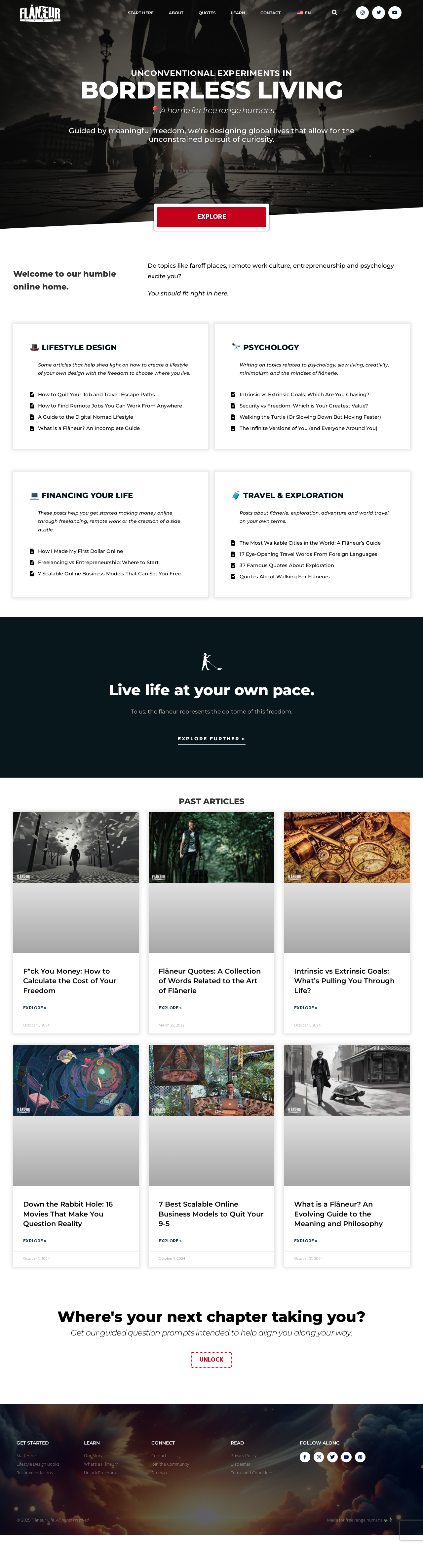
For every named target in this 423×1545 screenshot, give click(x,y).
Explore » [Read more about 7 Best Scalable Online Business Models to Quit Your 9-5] (170, 1250)
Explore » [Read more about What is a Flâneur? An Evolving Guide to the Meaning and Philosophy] (305, 1250)
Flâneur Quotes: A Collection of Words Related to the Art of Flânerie (210, 990)
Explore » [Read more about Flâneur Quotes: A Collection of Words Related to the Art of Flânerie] (170, 1016)
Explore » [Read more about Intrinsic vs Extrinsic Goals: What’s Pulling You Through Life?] (305, 1016)
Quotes (207, 12)
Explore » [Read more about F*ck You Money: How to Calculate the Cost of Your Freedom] (34, 1016)
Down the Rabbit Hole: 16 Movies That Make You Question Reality (68, 1223)
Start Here (141, 12)
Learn (238, 12)
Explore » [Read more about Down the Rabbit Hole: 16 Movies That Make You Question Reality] (34, 1250)
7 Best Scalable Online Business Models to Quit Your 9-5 (211, 1223)
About (176, 12)
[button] (335, 13)
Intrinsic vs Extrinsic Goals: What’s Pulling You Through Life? (344, 990)
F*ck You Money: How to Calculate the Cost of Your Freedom (69, 990)
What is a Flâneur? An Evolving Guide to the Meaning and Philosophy (338, 1223)
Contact (270, 12)
